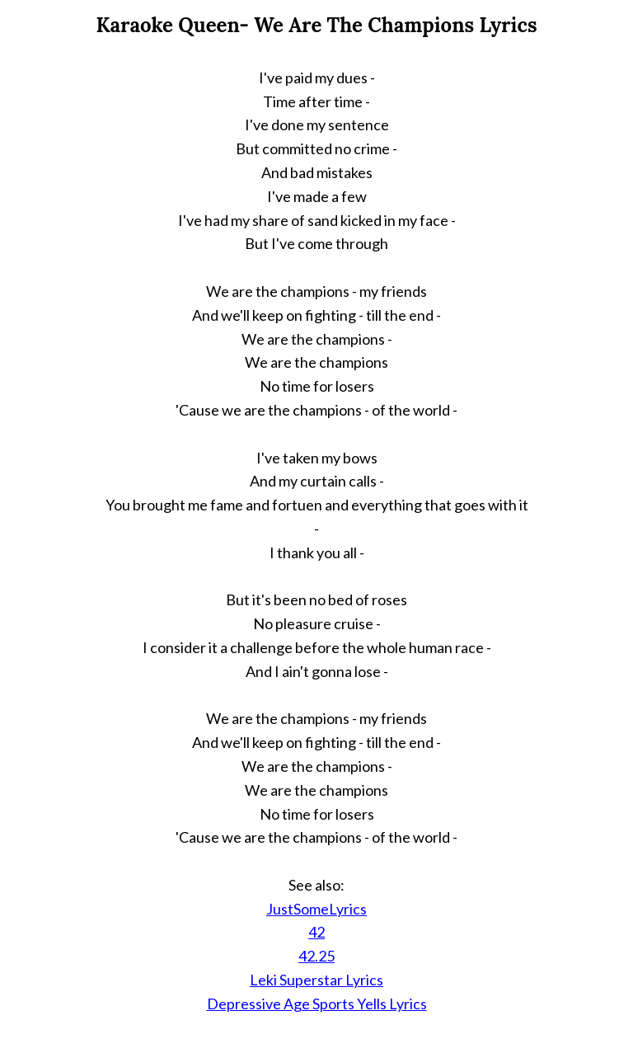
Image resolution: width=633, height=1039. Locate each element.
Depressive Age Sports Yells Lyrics (317, 1003)
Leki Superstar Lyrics (316, 980)
